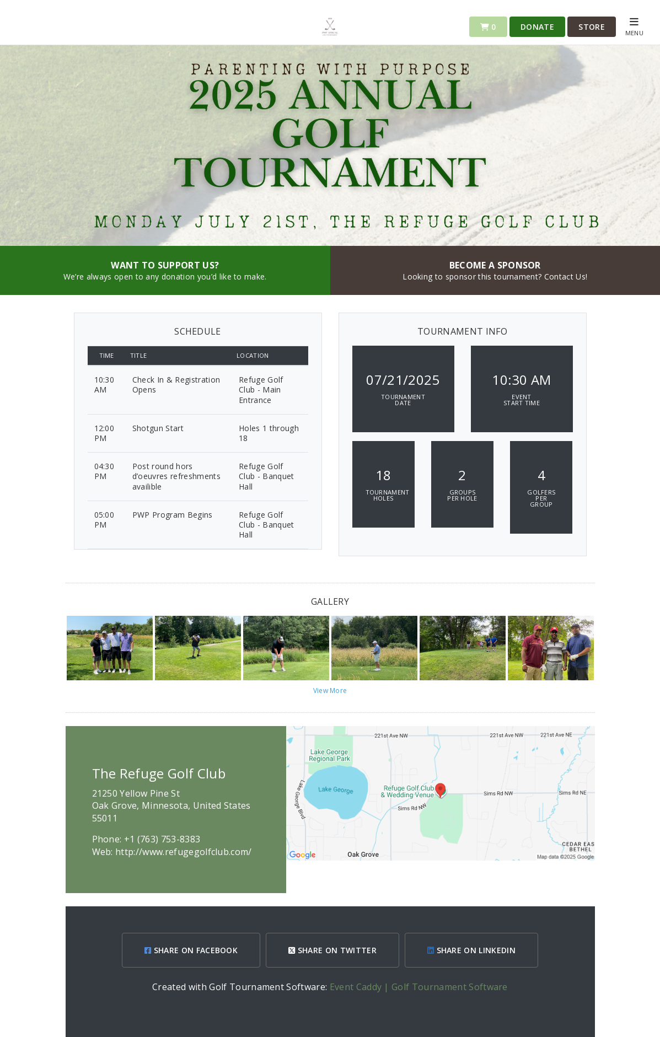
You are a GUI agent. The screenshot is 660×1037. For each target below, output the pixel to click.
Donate (537, 27)
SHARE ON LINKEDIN (471, 950)
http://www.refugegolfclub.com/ (183, 852)
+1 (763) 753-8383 (162, 839)
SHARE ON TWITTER (332, 950)
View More (330, 690)
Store (591, 27)
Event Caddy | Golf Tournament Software (419, 987)
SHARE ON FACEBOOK (191, 950)
